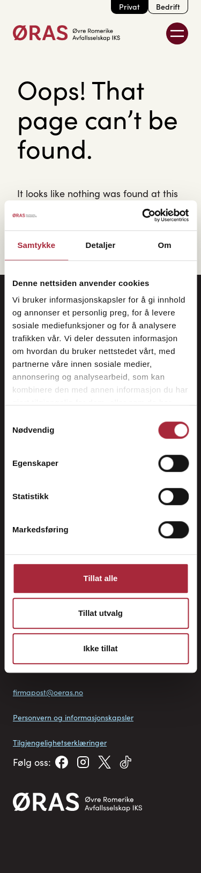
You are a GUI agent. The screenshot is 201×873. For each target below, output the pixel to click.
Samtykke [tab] (36, 245)
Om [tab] (165, 245)
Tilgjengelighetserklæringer (60, 742)
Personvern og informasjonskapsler (73, 717)
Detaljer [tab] (101, 245)
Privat (129, 7)
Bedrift (168, 7)
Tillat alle (101, 578)
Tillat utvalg (100, 613)
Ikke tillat (100, 648)
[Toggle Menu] (177, 33)
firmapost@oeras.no (48, 692)
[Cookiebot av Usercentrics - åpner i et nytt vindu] (143, 215)
